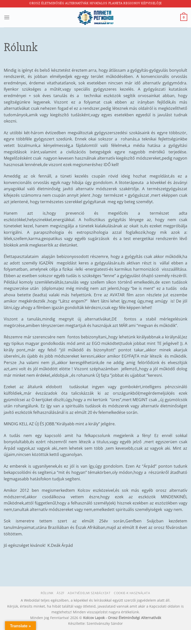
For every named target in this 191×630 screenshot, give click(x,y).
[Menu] (7, 17)
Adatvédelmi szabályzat (89, 593)
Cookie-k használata (132, 593)
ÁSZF (60, 593)
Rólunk (47, 593)
